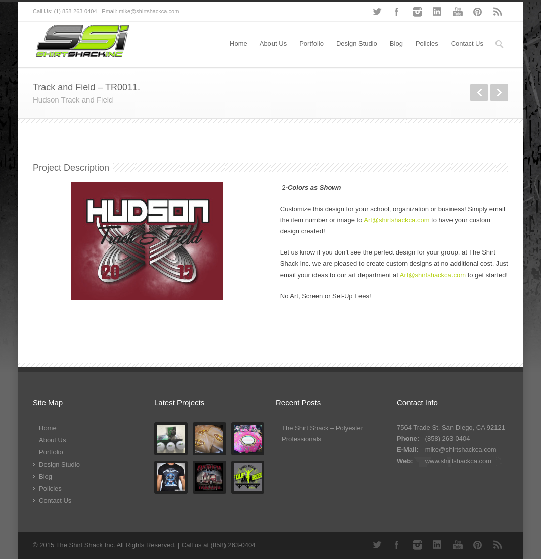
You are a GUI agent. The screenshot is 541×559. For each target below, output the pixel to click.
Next (499, 92)
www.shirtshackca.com (458, 461)
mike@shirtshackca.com (461, 449)
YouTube (457, 12)
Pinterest (478, 12)
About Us (273, 43)
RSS (498, 12)
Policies (427, 43)
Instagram (417, 12)
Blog (396, 43)
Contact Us (467, 43)
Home (238, 43)
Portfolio (311, 43)
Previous (479, 92)
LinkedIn (437, 12)
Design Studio (356, 43)
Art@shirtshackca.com (396, 220)
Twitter (377, 12)
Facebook (397, 12)
